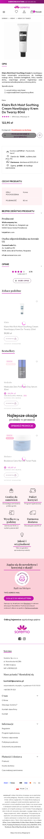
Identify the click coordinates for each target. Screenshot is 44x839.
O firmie (5, 700)
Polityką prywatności (31, 608)
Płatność (5, 761)
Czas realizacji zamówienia (12, 770)
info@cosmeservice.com (11, 255)
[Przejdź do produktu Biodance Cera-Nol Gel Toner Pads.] (22, 443)
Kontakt (5, 714)
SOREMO (5, 18)
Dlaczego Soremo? (9, 705)
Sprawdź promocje (22, 425)
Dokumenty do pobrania (11, 746)
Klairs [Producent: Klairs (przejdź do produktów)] (4, 100)
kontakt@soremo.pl (14, 681)
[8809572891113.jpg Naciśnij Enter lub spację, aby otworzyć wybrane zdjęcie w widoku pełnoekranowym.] (23, 40)
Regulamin (27, 603)
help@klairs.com (8, 232)
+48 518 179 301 (10, 689)
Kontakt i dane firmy (9, 709)
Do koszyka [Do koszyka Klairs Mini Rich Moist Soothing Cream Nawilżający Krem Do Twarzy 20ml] (10, 338)
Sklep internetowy (19, 833)
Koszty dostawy (8, 766)
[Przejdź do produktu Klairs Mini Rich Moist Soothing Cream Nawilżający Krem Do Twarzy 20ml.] (22, 308)
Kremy (12, 18)
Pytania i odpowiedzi (10, 737)
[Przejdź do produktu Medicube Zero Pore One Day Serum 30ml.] (22, 369)
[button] (4, 12)
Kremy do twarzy (24, 18)
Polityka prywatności (10, 742)
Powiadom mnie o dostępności (16, 135)
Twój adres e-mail (12, 593)
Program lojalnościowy (11, 733)
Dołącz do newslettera (18, 598)
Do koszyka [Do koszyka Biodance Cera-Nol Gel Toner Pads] (10, 475)
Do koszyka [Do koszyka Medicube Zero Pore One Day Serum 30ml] (10, 403)
